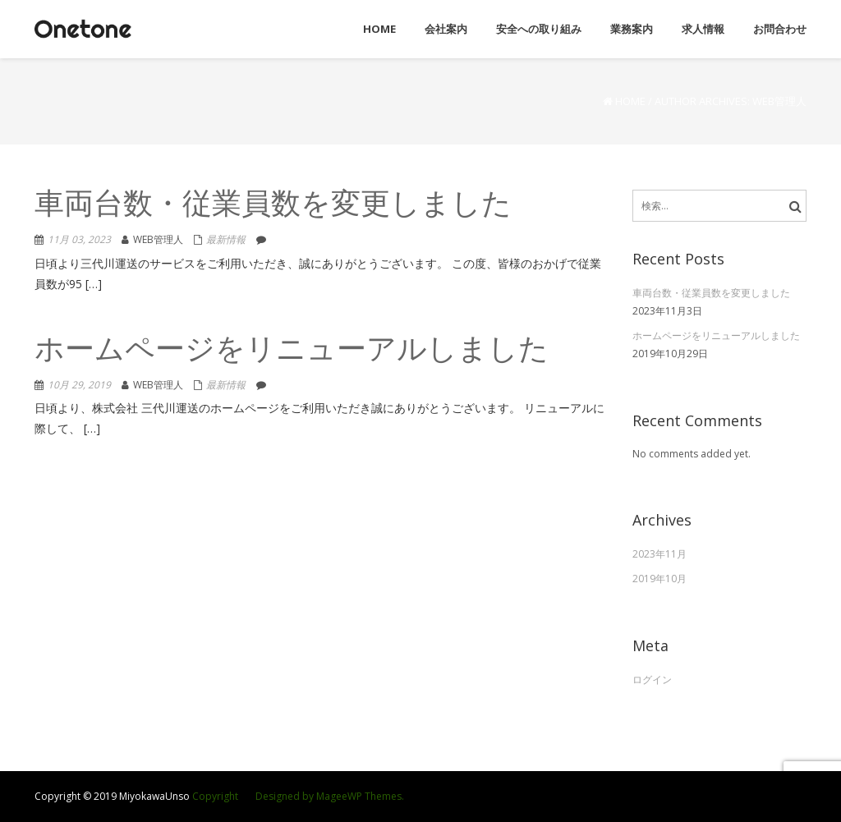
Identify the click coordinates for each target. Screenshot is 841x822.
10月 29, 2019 (79, 385)
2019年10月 (659, 579)
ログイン (652, 680)
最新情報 (226, 239)
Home (630, 101)
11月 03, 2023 (79, 239)
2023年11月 (659, 554)
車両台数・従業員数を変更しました (273, 205)
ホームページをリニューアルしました (291, 351)
